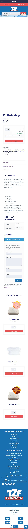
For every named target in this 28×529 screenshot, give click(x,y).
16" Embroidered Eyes (17, 149)
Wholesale (14, 440)
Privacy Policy (20, 505)
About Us (14, 434)
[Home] (14, 11)
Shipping (14, 462)
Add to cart (14, 141)
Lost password (14, 512)
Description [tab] (5, 162)
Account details (14, 443)
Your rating (9, 252)
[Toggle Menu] (2, 1)
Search (23, 13)
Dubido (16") (11, 151)
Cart (14, 513)
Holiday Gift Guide (18, 151)
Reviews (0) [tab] (5, 170)
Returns (14, 457)
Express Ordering (14, 468)
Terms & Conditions (14, 459)
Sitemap (14, 447)
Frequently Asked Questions (14, 455)
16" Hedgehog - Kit (17, 130)
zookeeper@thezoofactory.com (15, 480)
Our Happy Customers (14, 453)
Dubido (7, 154)
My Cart (21, 4)
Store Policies (14, 461)
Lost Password (14, 445)
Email (7, 274)
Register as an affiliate (14, 510)
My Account (7, 4)
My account (14, 509)
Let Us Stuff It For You (14, 136)
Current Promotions (14, 466)
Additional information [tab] (8, 166)
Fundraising (14, 442)
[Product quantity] (7, 129)
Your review (9, 257)
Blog (14, 464)
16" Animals (10, 149)
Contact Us (14, 436)
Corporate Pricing (14, 438)
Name (8, 268)
